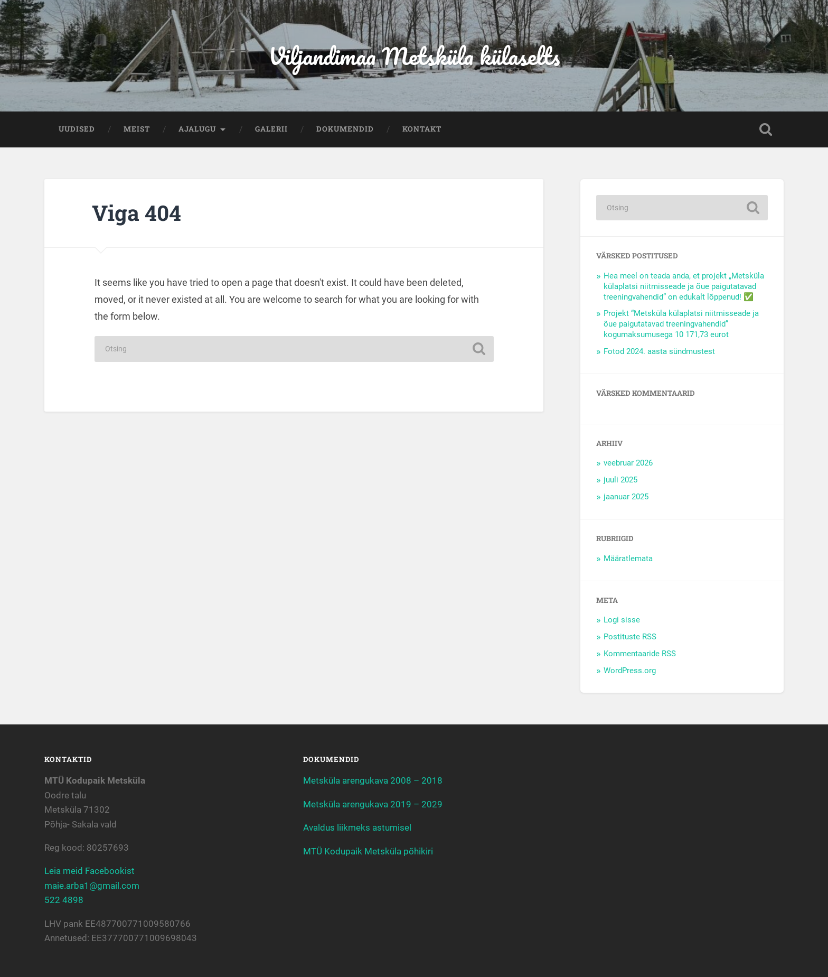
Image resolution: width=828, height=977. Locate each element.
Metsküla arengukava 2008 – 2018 (373, 780)
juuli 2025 (620, 480)
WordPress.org (630, 670)
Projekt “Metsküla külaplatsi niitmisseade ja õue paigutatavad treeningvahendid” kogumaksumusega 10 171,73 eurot (681, 324)
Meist (137, 129)
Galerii (271, 129)
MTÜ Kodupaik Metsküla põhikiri (368, 851)
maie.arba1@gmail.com (91, 885)
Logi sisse (622, 620)
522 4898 (63, 900)
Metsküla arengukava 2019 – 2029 (373, 804)
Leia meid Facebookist (89, 871)
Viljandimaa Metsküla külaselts (414, 56)
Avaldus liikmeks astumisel (357, 827)
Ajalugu (197, 129)
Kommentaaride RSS (640, 653)
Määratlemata (628, 558)
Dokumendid (345, 129)
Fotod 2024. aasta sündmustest (659, 351)
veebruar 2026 (628, 463)
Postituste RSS (630, 636)
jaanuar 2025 (626, 496)
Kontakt (421, 129)
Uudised (77, 129)
